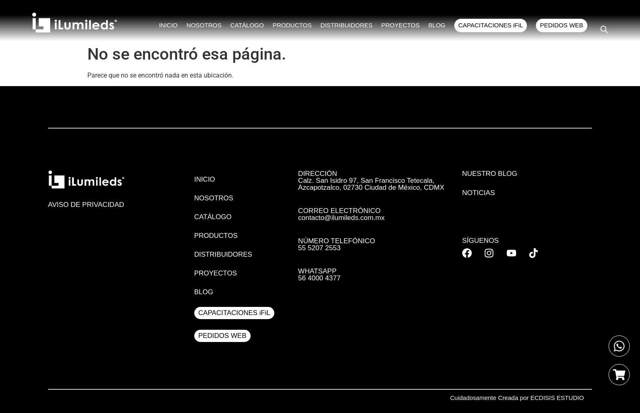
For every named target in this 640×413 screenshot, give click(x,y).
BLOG (438, 25)
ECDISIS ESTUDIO (557, 397)
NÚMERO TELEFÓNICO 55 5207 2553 (336, 244)
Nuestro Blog (489, 174)
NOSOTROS (208, 25)
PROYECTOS (402, 25)
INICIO (173, 25)
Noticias (478, 193)
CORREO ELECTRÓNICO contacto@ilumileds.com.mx (341, 214)
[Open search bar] (604, 29)
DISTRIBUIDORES (349, 25)
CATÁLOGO (251, 25)
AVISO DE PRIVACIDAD (86, 205)
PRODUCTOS (295, 25)
